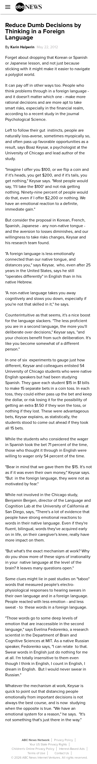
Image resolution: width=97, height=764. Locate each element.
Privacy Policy (63, 740)
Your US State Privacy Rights (48, 744)
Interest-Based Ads (72, 749)
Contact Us (62, 753)
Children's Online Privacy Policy (33, 749)
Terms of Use (36, 753)
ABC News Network (35, 740)
